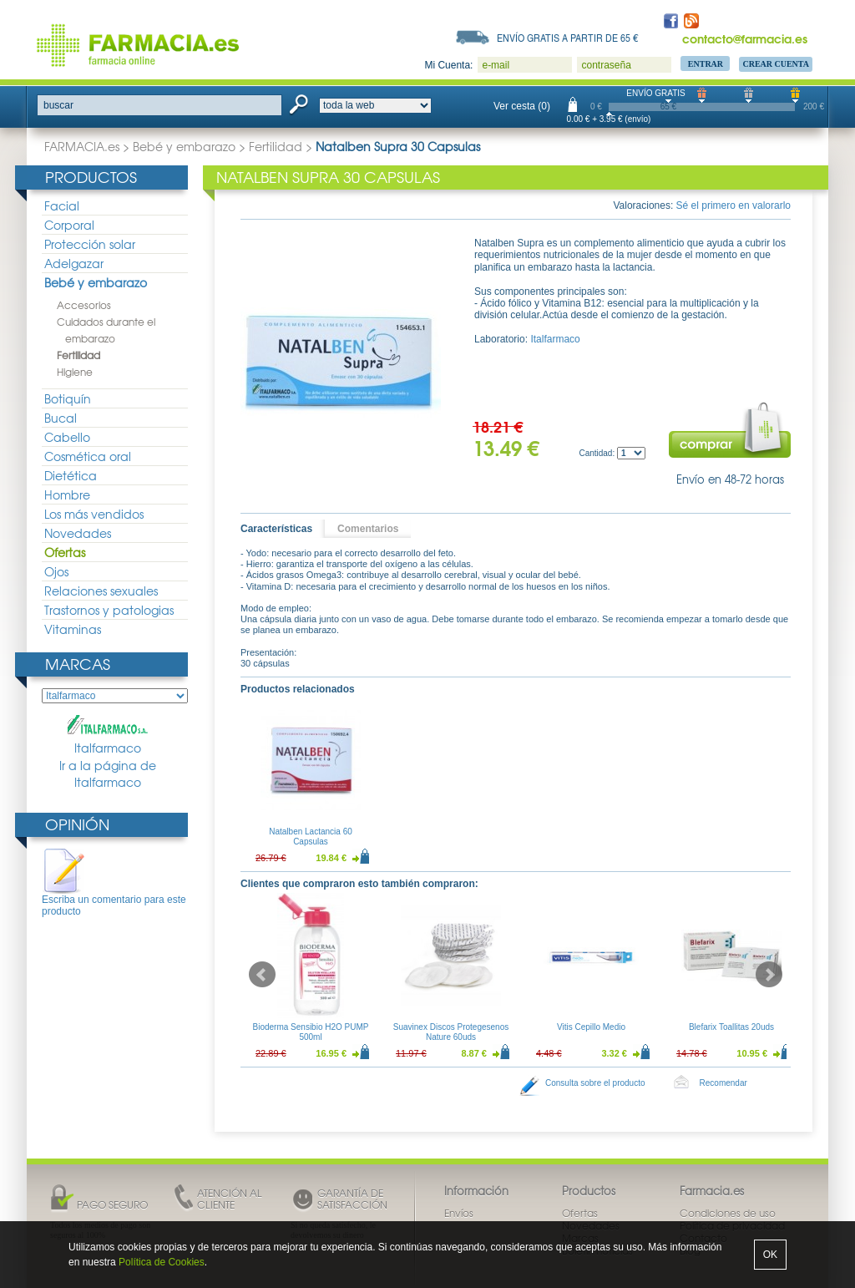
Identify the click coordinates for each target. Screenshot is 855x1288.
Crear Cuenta (775, 63)
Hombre (67, 494)
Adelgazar (74, 263)
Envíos (458, 1212)
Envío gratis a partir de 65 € (568, 37)
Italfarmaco (108, 735)
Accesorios (84, 304)
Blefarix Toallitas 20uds (731, 1027)
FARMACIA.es (81, 146)
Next (769, 974)
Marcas (77, 663)
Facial (61, 205)
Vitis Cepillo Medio (591, 1027)
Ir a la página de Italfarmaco (107, 774)
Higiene (75, 371)
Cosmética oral (87, 456)
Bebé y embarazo (184, 146)
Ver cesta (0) (521, 106)
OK (770, 1254)
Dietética (70, 475)
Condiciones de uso (728, 1212)
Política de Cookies (162, 1262)
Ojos (56, 571)
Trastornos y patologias (109, 609)
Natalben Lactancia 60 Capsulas (310, 836)
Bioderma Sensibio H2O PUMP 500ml (311, 1032)
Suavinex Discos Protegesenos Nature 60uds (450, 1032)
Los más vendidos (94, 513)
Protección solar (89, 244)
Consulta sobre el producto (595, 1083)
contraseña (605, 65)
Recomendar (723, 1083)
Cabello (67, 436)
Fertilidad (275, 146)
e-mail (495, 65)
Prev (262, 974)
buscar (58, 105)
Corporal (69, 224)
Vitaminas (72, 629)
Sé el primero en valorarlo (733, 205)
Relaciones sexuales (101, 590)
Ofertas (64, 552)
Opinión (77, 824)
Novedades (77, 533)
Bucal (60, 417)
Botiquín (67, 398)
